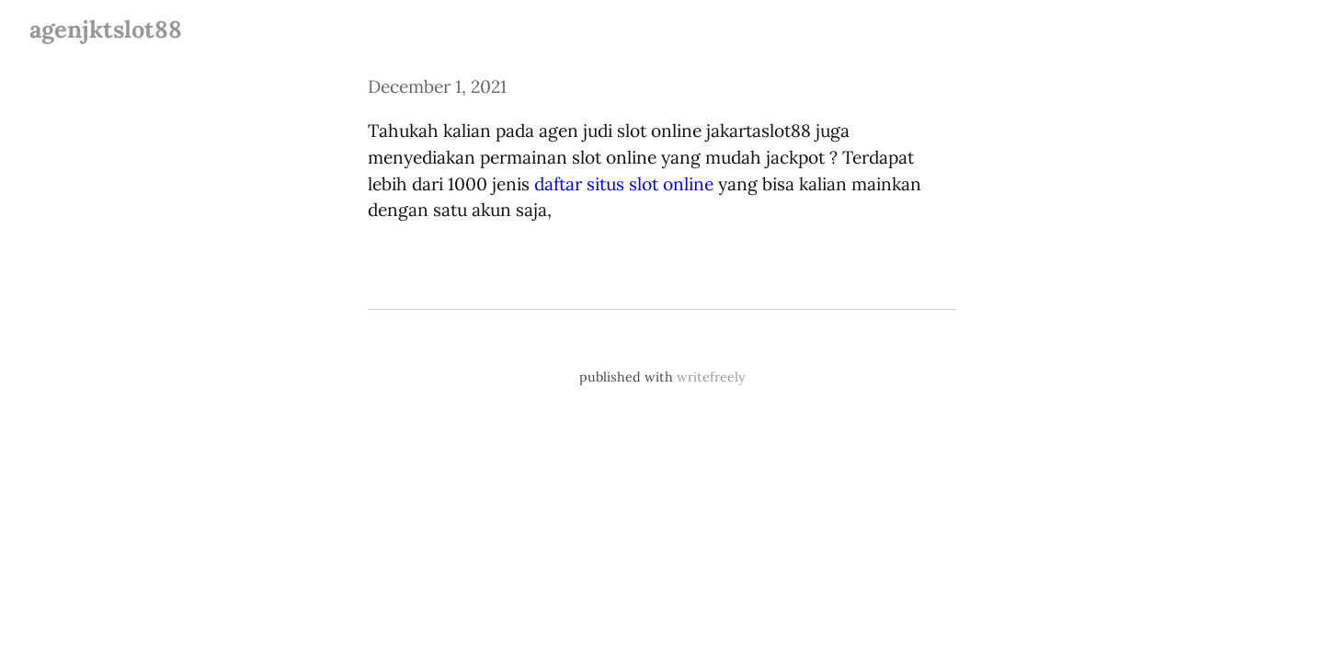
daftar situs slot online (623, 184)
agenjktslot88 (105, 29)
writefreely (711, 377)
